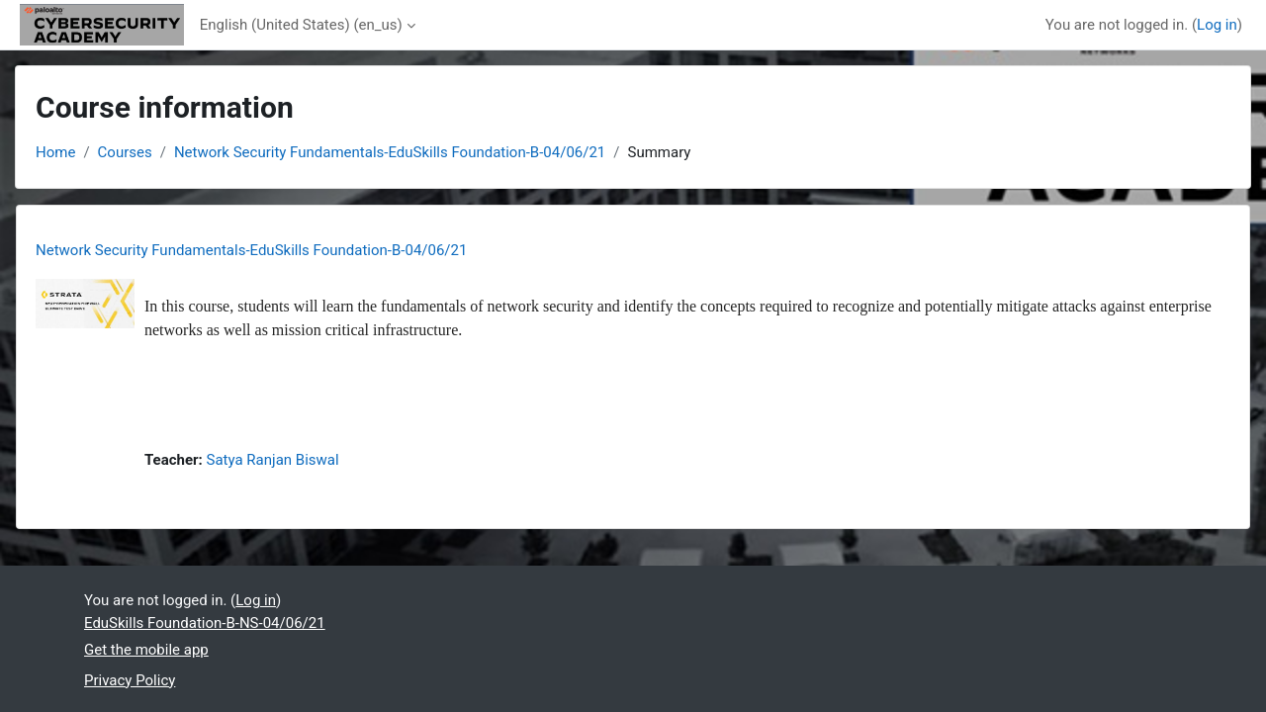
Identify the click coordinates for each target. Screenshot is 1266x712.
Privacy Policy (129, 680)
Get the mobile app (146, 650)
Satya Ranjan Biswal (273, 460)
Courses (125, 152)
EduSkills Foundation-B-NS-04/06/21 (204, 623)
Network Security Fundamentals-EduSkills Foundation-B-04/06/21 (389, 152)
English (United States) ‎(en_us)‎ (301, 25)
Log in (1217, 25)
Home (55, 152)
